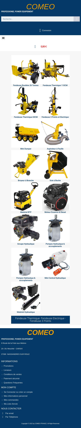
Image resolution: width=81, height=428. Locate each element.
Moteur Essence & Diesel (55, 212)
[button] (3, 38)
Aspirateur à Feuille (55, 149)
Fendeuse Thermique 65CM (26, 117)
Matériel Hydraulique (26, 312)
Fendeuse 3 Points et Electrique (55, 117)
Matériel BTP (25, 212)
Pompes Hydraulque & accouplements (55, 245)
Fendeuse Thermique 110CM (55, 85)
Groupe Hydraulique (25, 244)
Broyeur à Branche (26, 180)
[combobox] (36, 19)
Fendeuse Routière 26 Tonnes (26, 85)
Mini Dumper (25, 149)
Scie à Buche (55, 180)
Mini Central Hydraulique (55, 278)
